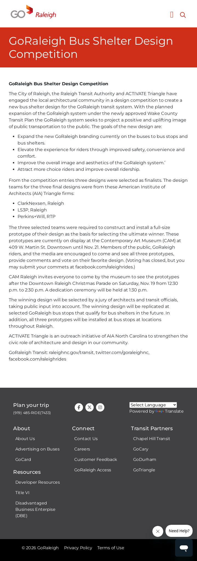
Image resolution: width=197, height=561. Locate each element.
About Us (25, 438)
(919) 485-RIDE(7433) (32, 412)
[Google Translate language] (153, 405)
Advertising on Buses (37, 449)
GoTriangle (144, 469)
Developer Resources (37, 482)
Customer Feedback (95, 459)
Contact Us (86, 438)
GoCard (23, 459)
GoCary (140, 449)
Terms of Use (110, 547)
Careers (82, 449)
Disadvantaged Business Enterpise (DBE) (35, 509)
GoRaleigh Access (92, 469)
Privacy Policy (78, 547)
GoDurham (144, 459)
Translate (169, 411)
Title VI (22, 492)
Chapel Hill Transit (151, 438)
